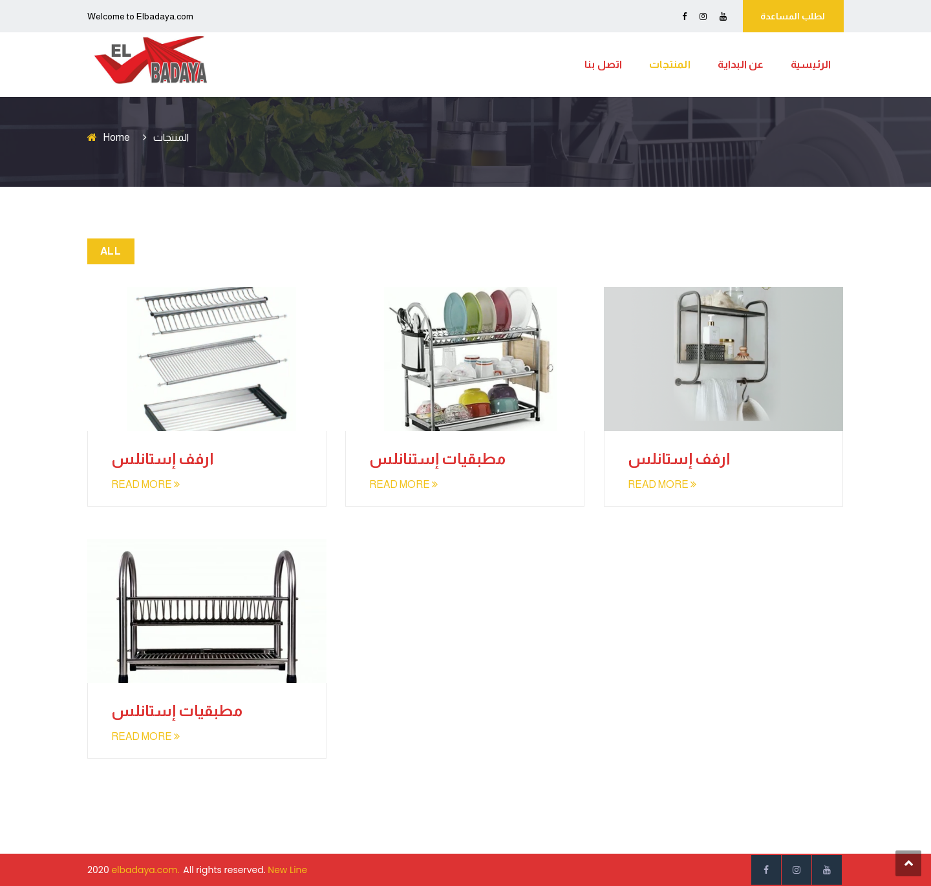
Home (116, 137)
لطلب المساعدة (792, 16)
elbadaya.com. (145, 869)
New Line (287, 869)
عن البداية (741, 64)
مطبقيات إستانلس (176, 710)
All (110, 251)
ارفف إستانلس (162, 458)
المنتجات (669, 64)
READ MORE (145, 484)
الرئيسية (811, 64)
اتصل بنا (603, 64)
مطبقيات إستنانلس (437, 458)
